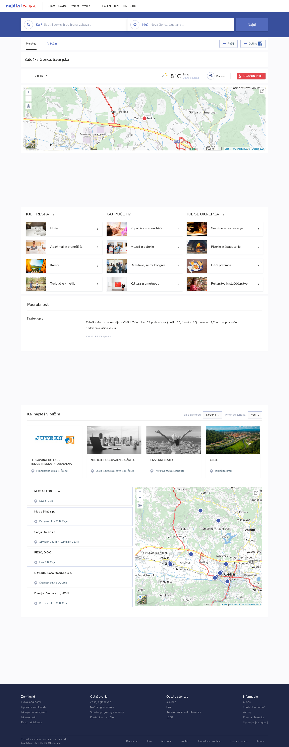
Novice (62, 6)
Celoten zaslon (262, 91)
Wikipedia (105, 336)
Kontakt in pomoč (254, 707)
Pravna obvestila (253, 717)
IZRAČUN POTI (252, 76)
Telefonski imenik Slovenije (183, 712)
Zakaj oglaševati (100, 702)
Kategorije (166, 741)
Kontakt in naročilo (102, 717)
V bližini (52, 44)
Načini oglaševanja (102, 707)
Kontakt (185, 741)
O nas (247, 702)
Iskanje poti (28, 717)
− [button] (28, 98)
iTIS (124, 6)
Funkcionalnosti (31, 702)
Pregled (31, 44)
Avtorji (247, 712)
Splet (52, 6)
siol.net (106, 6)
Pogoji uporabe (239, 741)
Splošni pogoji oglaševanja (107, 712)
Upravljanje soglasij (255, 722)
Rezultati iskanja (31, 722)
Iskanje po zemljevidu (34, 712)
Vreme (86, 6)
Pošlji (231, 44)
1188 (133, 6)
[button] (28, 106)
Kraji (149, 741)
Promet (74, 6)
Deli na (255, 44)
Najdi (252, 24)
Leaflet (228, 149)
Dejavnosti (132, 741)
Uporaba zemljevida (33, 707)
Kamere (220, 76)
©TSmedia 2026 (256, 149)
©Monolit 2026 (240, 149)
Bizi (116, 6)
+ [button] (28, 92)
